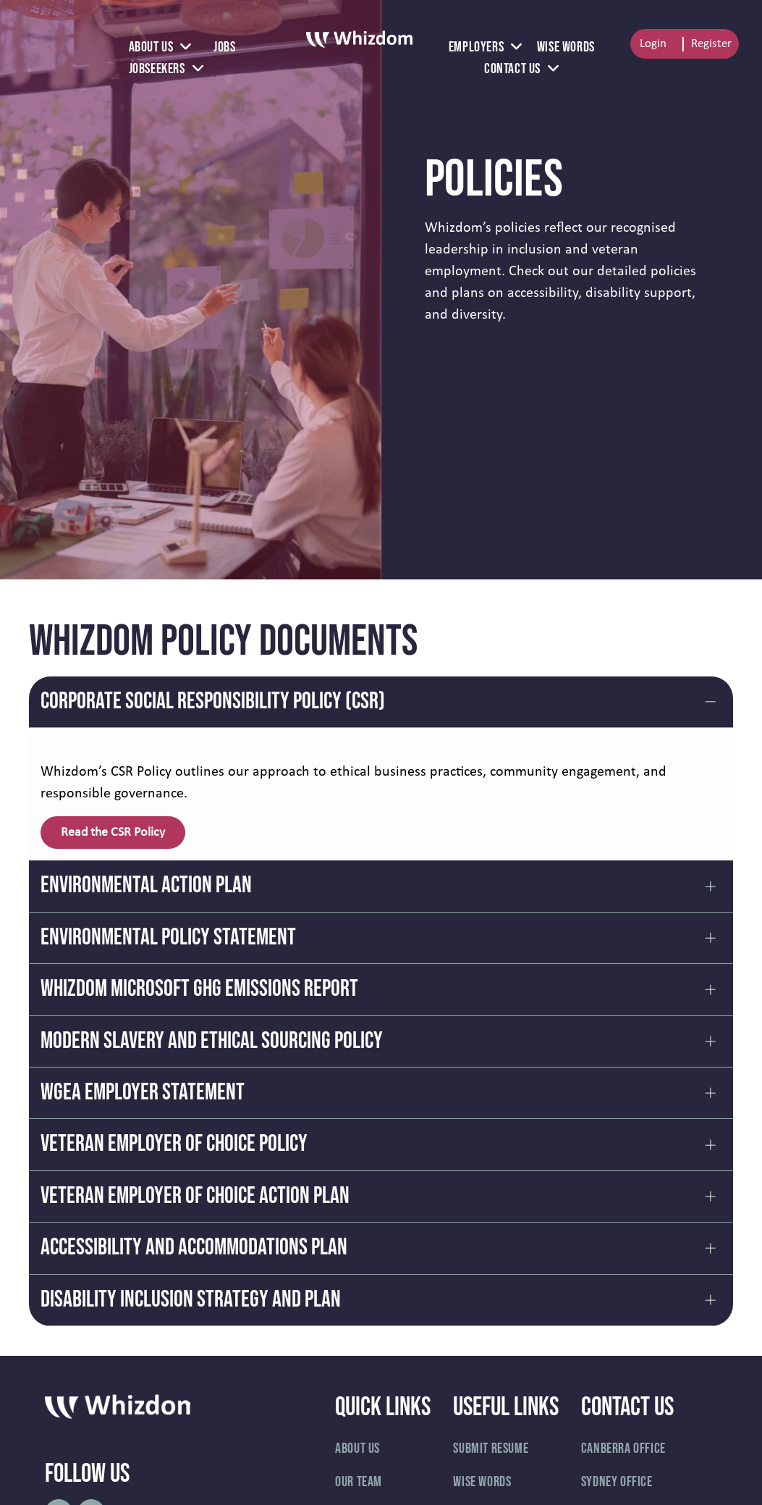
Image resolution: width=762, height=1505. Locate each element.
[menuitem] (160, 47)
